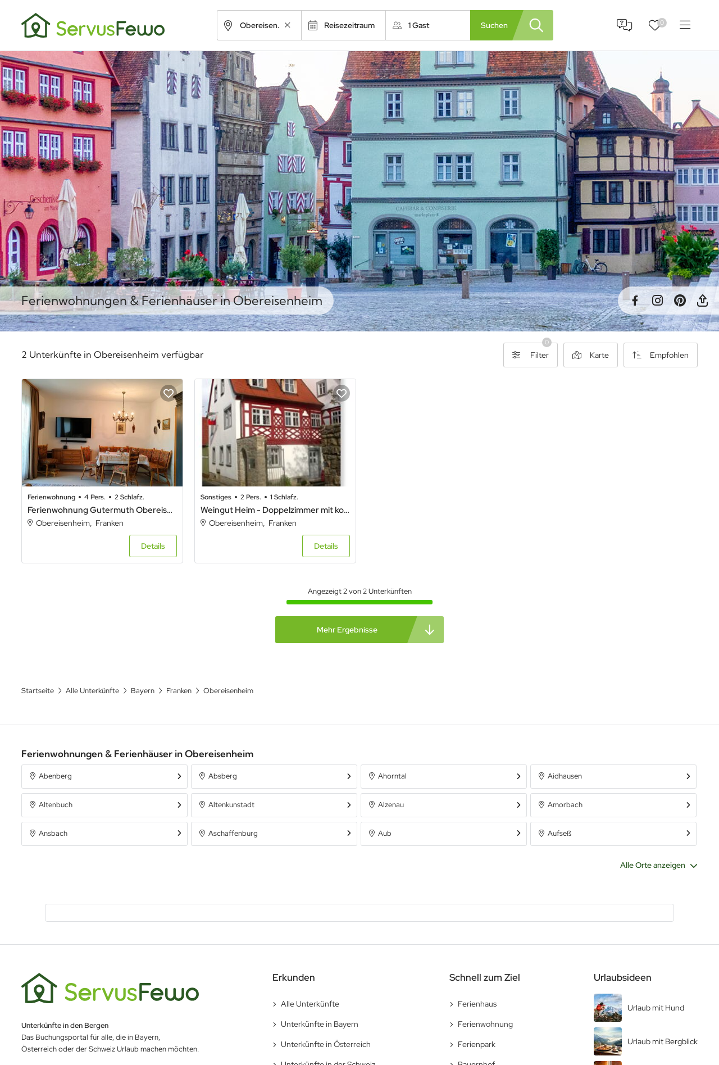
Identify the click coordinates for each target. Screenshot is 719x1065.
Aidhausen (565, 775)
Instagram (657, 300)
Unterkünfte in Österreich (326, 1043)
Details (152, 545)
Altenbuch (55, 804)
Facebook (635, 300)
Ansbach (53, 833)
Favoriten (662, 23)
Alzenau (391, 804)
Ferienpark (476, 1043)
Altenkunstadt (231, 804)
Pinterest (679, 300)
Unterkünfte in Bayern (319, 1023)
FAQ (624, 25)
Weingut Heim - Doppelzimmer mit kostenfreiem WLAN (273, 509)
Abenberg (55, 775)
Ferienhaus (477, 1003)
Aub (385, 833)
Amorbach (565, 804)
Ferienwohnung (485, 1023)
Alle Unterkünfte (310, 1003)
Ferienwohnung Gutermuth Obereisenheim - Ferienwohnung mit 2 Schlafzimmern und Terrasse (102, 509)
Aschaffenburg (233, 833)
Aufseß (559, 833)
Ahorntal (392, 775)
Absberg (222, 775)
